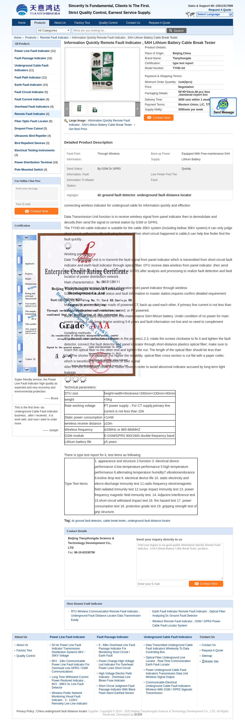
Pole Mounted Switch (29, 169)
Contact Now (36, 211)
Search (179, 30)
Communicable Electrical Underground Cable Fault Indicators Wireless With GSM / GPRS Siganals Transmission (169, 688)
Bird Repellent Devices (30, 143)
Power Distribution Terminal (33, 162)
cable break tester (114, 520)
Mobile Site (210, 661)
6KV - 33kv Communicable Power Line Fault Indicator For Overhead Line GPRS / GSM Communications (71, 666)
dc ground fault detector (86, 520)
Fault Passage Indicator (30, 58)
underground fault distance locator (149, 520)
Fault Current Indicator (30, 99)
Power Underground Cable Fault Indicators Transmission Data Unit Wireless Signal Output (167, 673)
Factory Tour (82, 22)
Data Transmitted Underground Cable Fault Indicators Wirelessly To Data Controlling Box (169, 648)
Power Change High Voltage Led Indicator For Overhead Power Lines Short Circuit (116, 664)
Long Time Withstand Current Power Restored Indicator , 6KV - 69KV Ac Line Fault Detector (70, 682)
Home (22, 22)
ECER (138, 714)
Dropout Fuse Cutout (29, 128)
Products (39, 22)
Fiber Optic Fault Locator (31, 121)
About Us (60, 22)
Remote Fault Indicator (54, 37)
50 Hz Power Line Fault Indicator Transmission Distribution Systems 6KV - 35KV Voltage (68, 650)
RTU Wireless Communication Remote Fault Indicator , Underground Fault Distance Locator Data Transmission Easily (106, 616)
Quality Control (108, 22)
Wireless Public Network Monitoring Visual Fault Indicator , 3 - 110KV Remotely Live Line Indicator (70, 698)
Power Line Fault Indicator (32, 51)
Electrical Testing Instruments (35, 150)
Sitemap (207, 655)
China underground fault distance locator (61, 711)
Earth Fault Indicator (28, 84)
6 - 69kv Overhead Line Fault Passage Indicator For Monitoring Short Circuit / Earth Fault (117, 650)
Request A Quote (220, 10)
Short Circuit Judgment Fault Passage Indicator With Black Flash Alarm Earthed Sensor (117, 689)
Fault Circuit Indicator (29, 92)
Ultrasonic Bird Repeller (31, 135)
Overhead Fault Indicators (32, 106)
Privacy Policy (25, 711)
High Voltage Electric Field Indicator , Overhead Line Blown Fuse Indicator (115, 677)
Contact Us (133, 22)
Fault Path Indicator (28, 77)
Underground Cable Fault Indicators (168, 637)
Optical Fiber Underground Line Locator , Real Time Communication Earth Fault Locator (168, 661)
